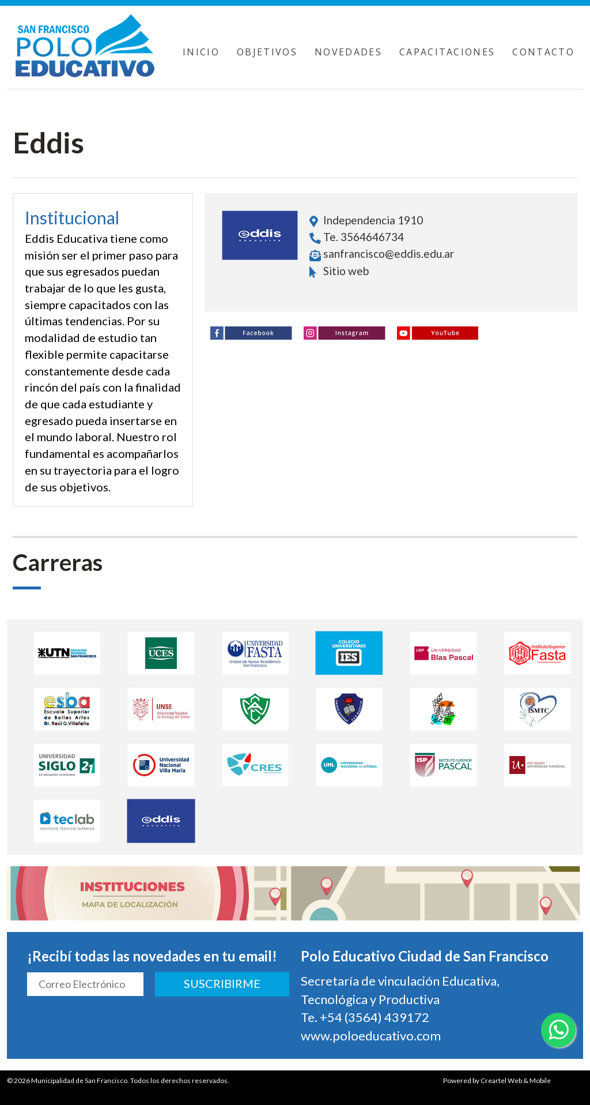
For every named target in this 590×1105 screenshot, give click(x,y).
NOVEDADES (348, 52)
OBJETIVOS (267, 52)
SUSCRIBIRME (222, 983)
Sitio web (339, 270)
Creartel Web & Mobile (516, 1080)
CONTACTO (543, 52)
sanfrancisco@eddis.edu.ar (388, 253)
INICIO (201, 52)
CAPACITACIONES (447, 52)
